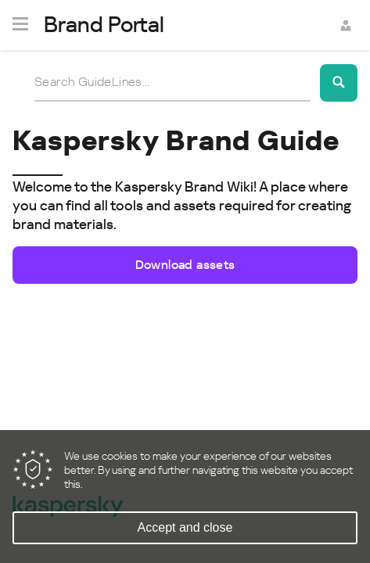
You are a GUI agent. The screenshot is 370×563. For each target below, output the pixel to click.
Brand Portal (104, 25)
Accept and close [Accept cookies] (185, 527)
